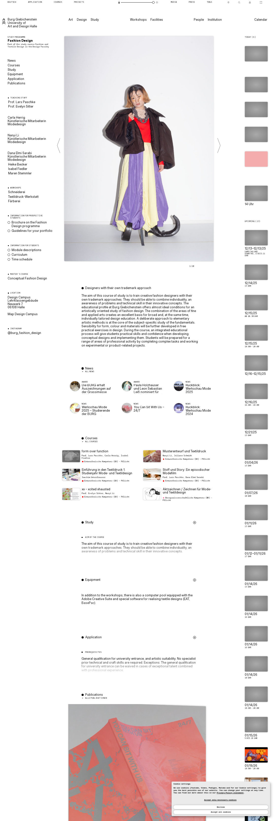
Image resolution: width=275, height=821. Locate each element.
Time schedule (22, 259)
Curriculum (19, 255)
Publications (16, 83)
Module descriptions (26, 250)
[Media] (174, 2)
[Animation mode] (157, 2)
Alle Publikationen (96, 698)
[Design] (82, 19)
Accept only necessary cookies (220, 800)
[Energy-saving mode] (119, 2)
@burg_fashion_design (24, 333)
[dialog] (221, 799)
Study (12, 70)
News (12, 60)
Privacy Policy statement (230, 793)
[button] (139, 547)
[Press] (192, 2)
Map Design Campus (23, 314)
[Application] (35, 2)
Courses (14, 65)
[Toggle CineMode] (260, 2)
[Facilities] (156, 19)
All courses (91, 442)
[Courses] (58, 2)
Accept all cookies (221, 812)
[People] (199, 19)
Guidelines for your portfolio (32, 231)
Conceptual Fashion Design (27, 278)
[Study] (94, 19)
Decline (221, 807)
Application (16, 78)
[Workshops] (138, 19)
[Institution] (214, 19)
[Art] (70, 19)
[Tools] (209, 2)
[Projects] (79, 2)
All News (89, 372)
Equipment (15, 74)
